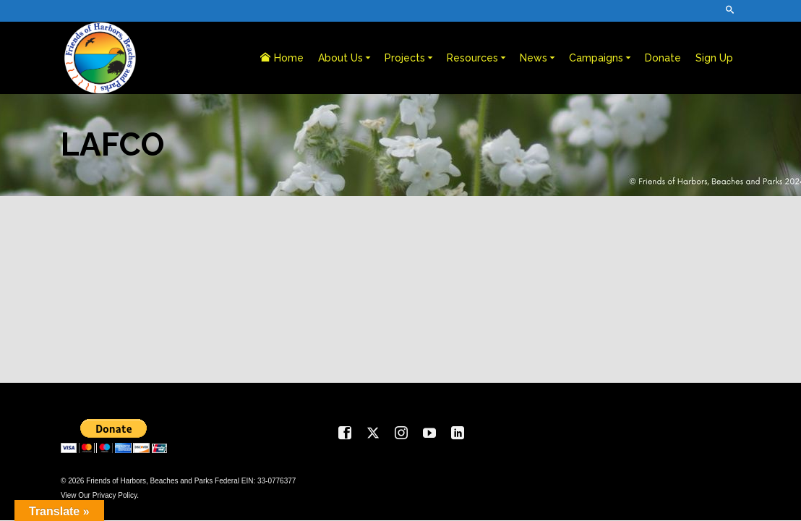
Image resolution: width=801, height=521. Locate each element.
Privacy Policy (115, 495)
